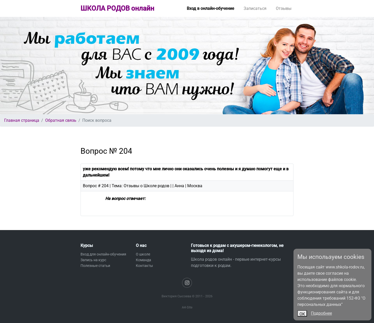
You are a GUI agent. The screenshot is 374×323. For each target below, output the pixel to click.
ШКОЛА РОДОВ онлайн (117, 8)
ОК (302, 314)
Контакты (144, 266)
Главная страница (21, 120)
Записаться (255, 8)
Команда (143, 260)
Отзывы (283, 8)
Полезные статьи (95, 266)
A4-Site (187, 307)
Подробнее (321, 313)
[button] (28, 65)
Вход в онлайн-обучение (210, 8)
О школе (143, 254)
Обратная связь (60, 120)
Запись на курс (93, 260)
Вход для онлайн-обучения (103, 254)
